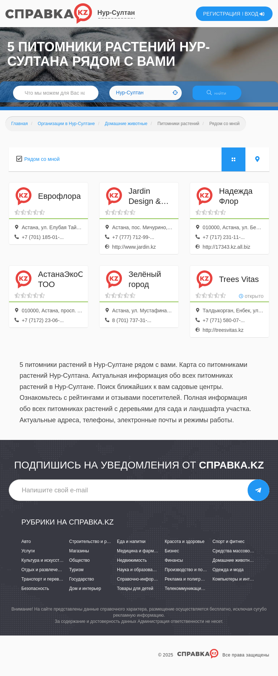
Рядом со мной (42, 163)
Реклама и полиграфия (188, 583)
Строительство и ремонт (94, 545)
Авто (26, 545)
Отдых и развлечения (43, 574)
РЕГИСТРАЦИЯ (221, 14)
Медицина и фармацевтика (144, 555)
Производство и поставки (190, 574)
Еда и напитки (131, 545)
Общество (79, 564)
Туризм (76, 574)
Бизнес (172, 555)
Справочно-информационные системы (156, 583)
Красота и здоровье (185, 545)
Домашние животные (233, 564)
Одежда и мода (228, 574)
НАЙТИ (220, 96)
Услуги (28, 555)
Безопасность (35, 593)
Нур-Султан (116, 12)
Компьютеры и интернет (236, 583)
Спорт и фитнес (228, 545)
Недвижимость (132, 564)
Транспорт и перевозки (44, 583)
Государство (81, 583)
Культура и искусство (42, 564)
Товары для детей (135, 593)
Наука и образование (138, 574)
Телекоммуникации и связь (192, 593)
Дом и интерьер (85, 593)
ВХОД (255, 14)
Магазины (79, 555)
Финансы (174, 564)
